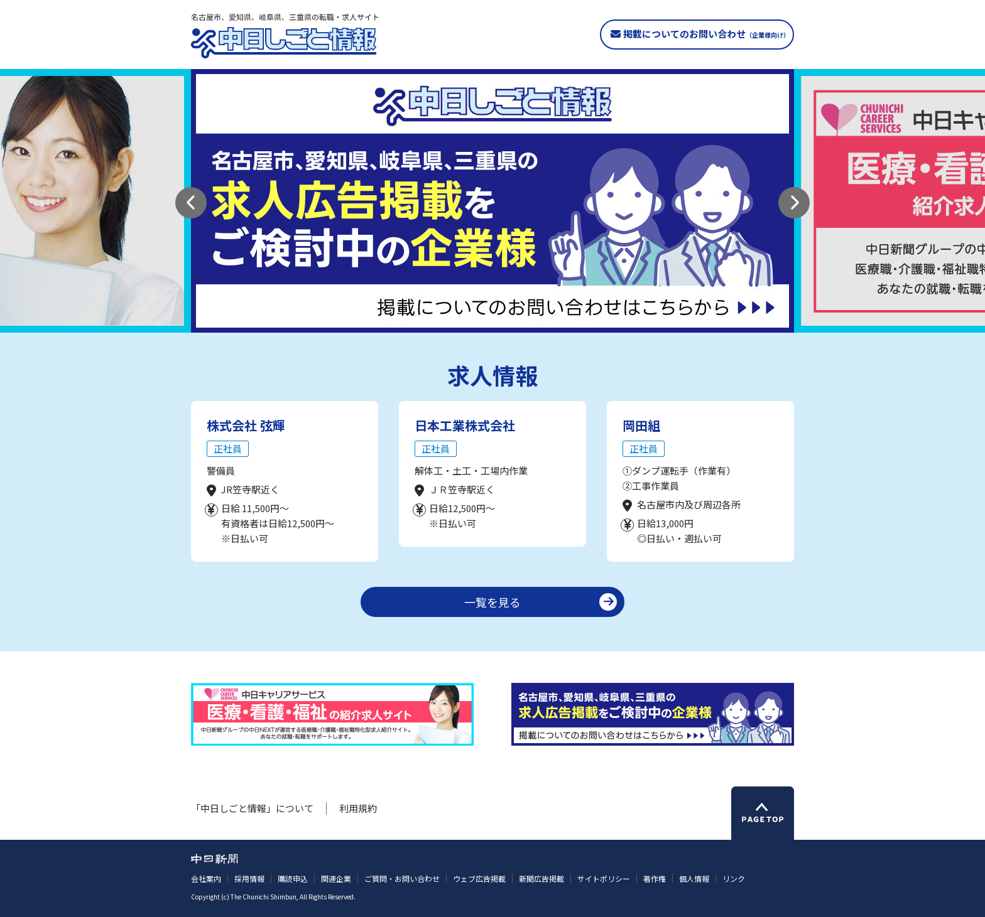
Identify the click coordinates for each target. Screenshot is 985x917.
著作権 (654, 878)
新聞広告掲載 (541, 878)
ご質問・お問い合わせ (402, 878)
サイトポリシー (603, 878)
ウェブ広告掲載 (479, 878)
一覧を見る (492, 602)
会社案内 (206, 878)
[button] (191, 202)
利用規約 (358, 808)
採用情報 (249, 878)
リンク (733, 878)
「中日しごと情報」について (252, 808)
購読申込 (293, 878)
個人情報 (694, 878)
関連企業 (336, 878)
